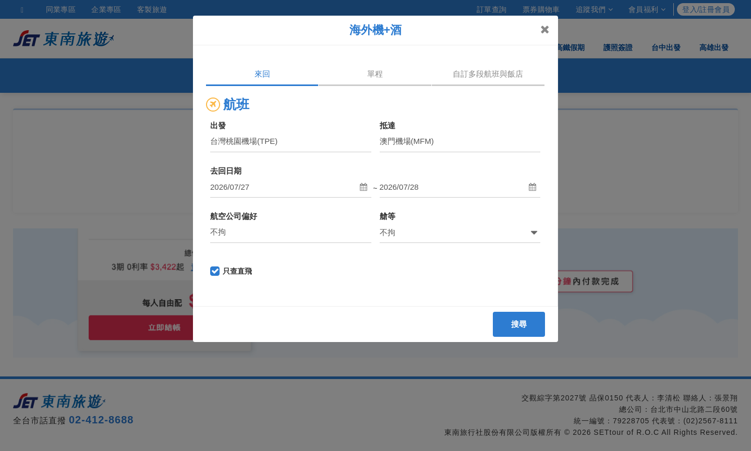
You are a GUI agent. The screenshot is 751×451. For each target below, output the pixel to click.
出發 (218, 125)
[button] (290, 187)
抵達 (387, 125)
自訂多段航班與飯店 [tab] (488, 73)
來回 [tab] (262, 73)
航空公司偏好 (233, 216)
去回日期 (225, 170)
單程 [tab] (375, 73)
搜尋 (519, 324)
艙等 (387, 216)
